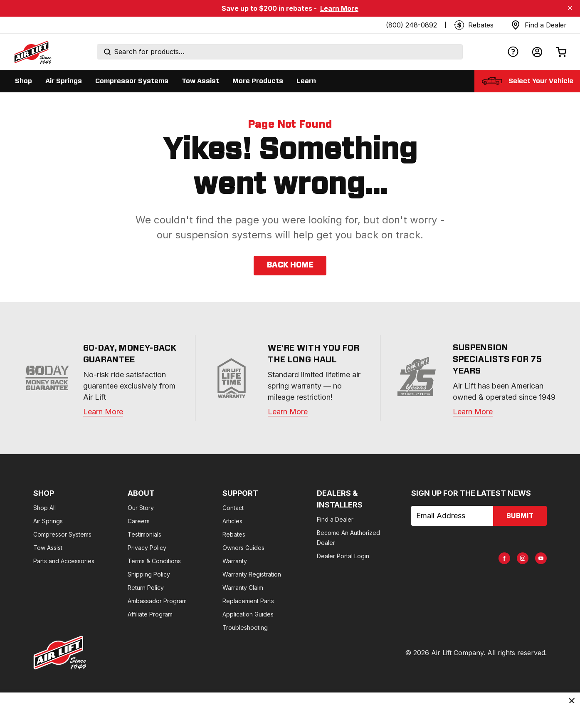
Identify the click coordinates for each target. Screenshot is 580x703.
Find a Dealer (335, 519)
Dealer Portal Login (343, 555)
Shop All (44, 507)
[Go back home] (32, 52)
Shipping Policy (149, 574)
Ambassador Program (157, 600)
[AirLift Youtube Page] (541, 558)
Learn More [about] (473, 411)
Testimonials (144, 534)
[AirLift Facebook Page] (504, 558)
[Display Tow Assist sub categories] (200, 81)
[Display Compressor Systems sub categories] (131, 81)
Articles (232, 521)
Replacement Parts (248, 600)
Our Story (141, 507)
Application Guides (248, 614)
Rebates (233, 534)
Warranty (234, 560)
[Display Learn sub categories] (306, 81)
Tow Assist (47, 547)
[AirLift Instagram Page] (522, 558)
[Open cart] (561, 52)
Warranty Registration (251, 574)
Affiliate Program (150, 614)
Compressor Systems (62, 534)
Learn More (339, 8)
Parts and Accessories (63, 560)
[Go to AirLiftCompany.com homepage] (59, 653)
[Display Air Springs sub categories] (63, 81)
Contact (233, 507)
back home (290, 265)
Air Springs (48, 521)
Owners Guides (243, 547)
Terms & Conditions (154, 560)
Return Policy (146, 587)
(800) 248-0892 (411, 25)
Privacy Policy (147, 547)
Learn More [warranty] (103, 411)
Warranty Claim (242, 587)
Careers (139, 521)
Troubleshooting (245, 627)
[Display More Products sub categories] (257, 81)
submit (519, 515)
